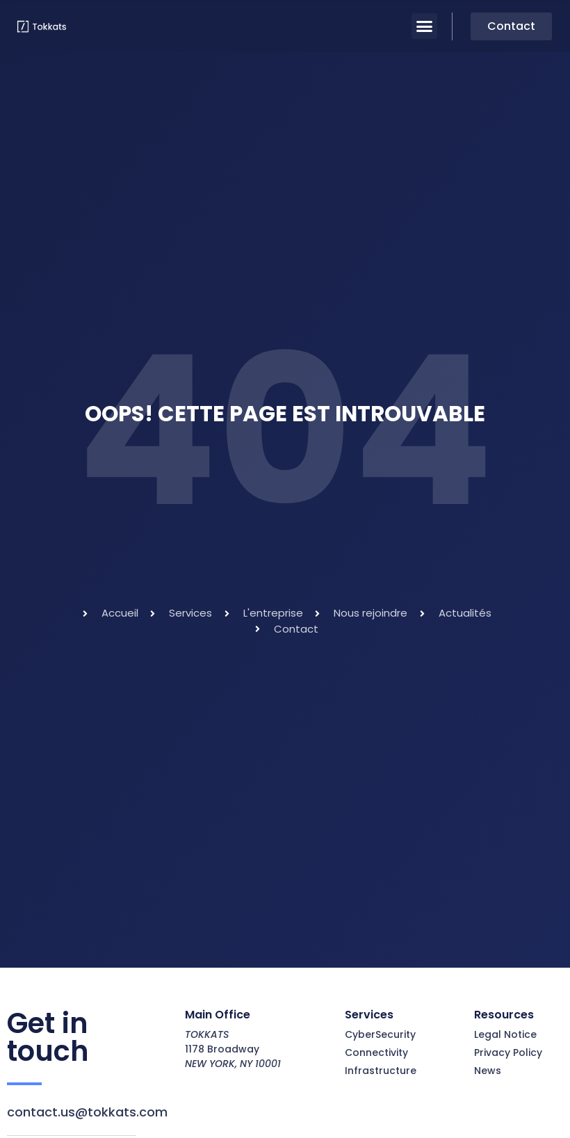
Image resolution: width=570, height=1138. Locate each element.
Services (369, 1015)
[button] (425, 26)
